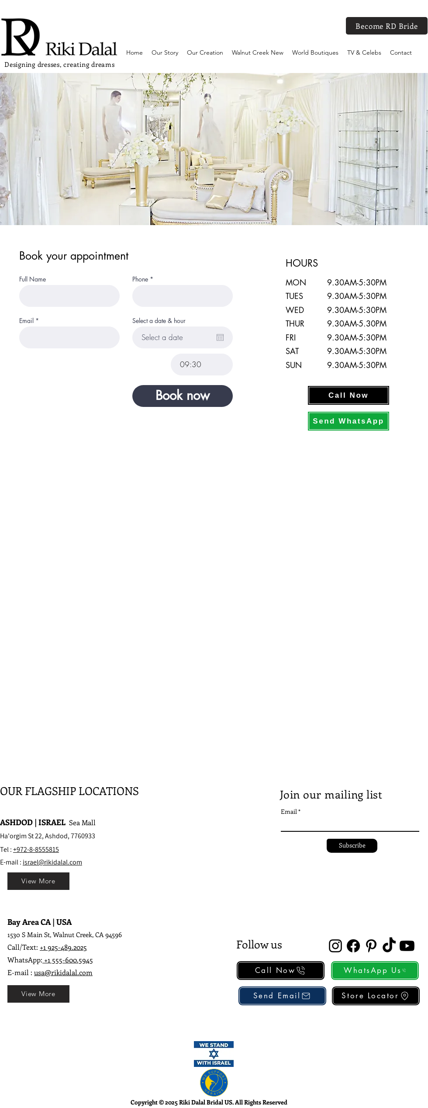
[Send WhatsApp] (348, 421)
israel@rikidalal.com (52, 862)
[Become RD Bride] (387, 26)
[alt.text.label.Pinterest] (371, 946)
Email (26, 321)
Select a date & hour (159, 321)
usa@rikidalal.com (63, 972)
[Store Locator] (375, 996)
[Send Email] (282, 996)
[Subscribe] (352, 846)
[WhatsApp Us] (375, 970)
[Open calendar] (220, 337)
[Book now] (182, 396)
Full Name (32, 279)
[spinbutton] (201, 364)
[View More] (38, 881)
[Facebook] (353, 946)
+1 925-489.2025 (63, 947)
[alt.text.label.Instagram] (335, 946)
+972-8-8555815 (36, 849)
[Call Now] (348, 395)
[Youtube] (407, 946)
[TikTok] (389, 946)
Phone (140, 279)
